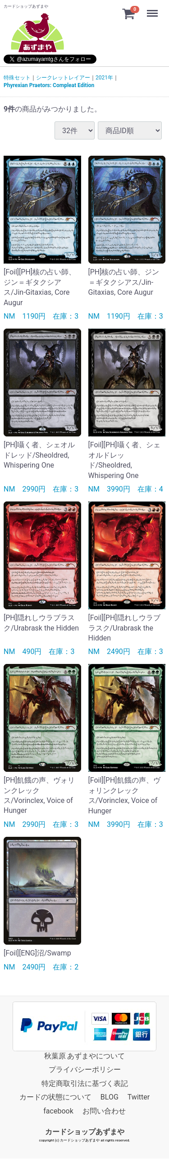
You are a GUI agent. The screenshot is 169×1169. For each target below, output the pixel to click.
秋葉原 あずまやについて (84, 1056)
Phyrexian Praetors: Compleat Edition (49, 85)
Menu (153, 9)
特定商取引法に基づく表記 (84, 1083)
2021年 (104, 77)
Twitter (139, 1097)
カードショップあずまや (84, 1131)
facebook (58, 1110)
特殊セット (17, 77)
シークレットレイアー (63, 77)
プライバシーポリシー (85, 1069)
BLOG (109, 1097)
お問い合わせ (104, 1110)
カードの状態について (55, 1097)
